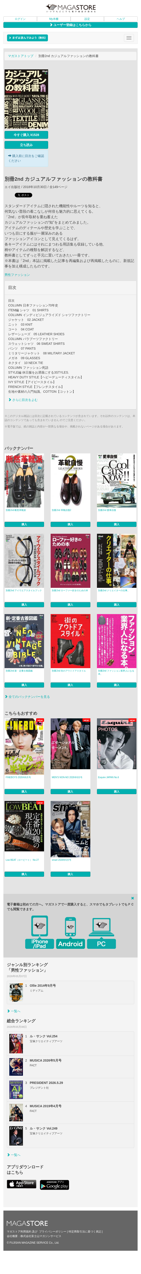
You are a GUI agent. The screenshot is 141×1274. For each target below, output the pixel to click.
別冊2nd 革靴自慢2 (61, 510)
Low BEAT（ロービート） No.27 (22, 860)
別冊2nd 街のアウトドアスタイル (69, 671)
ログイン (20, 19)
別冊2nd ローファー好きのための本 (70, 590)
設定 (87, 19)
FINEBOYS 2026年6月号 (18, 777)
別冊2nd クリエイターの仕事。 (114, 590)
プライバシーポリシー (52, 1231)
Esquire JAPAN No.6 (108, 777)
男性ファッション (17, 275)
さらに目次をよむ (23, 400)
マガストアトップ (20, 56)
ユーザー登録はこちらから (70, 25)
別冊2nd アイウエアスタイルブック (24, 590)
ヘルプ (121, 19)
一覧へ (13, 1011)
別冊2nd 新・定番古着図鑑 (19, 671)
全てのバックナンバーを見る (27, 696)
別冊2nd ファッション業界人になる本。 (116, 672)
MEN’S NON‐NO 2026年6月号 (67, 777)
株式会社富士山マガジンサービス (40, 1236)
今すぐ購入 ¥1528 (26, 135)
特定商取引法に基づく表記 (85, 1231)
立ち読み (26, 145)
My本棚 (53, 19)
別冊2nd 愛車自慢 (107, 510)
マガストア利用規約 (19, 1231)
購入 (24, 524)
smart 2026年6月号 (61, 860)
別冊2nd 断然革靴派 (16, 510)
